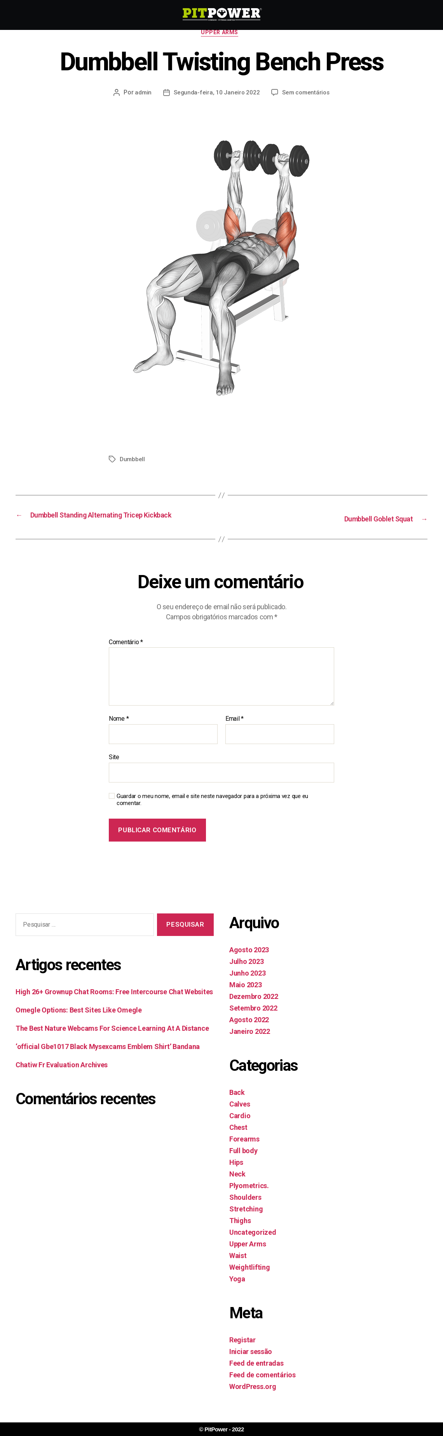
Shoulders (245, 1209)
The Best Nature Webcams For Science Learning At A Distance (112, 1040)
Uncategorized (252, 1244)
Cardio (239, 1127)
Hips (236, 1174)
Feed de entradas (256, 1375)
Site (114, 768)
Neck (237, 1186)
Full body (243, 1162)
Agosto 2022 (249, 1031)
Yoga (237, 1290)
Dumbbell (133, 461)
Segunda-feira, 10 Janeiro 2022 (215, 95)
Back (237, 1104)
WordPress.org (252, 1398)
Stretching (246, 1220)
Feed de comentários (262, 1386)
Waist (238, 1267)
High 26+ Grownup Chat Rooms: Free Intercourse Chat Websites (114, 1004)
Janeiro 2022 (249, 1043)
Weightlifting (249, 1279)
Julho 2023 (246, 973)
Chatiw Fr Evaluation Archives (62, 1077)
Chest (238, 1139)
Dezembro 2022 (253, 1008)
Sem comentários (306, 95)
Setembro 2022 (253, 1020)
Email (234, 730)
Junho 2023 (247, 985)
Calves (239, 1116)
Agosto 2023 (249, 961)
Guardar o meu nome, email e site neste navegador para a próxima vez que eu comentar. (212, 811)
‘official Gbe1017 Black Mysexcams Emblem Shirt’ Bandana (108, 1058)
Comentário (126, 653)
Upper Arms (222, 34)
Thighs (240, 1232)
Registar (242, 1351)
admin (141, 95)
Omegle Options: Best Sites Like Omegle (79, 1022)
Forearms (244, 1151)
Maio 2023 (245, 996)
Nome (119, 730)
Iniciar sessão (250, 1363)
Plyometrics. (249, 1197)
